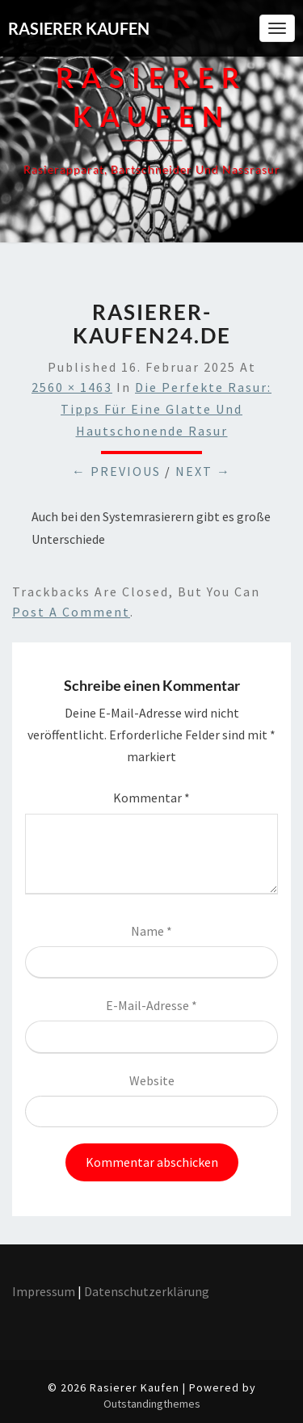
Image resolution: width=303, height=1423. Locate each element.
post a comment (71, 612)
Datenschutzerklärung (148, 1291)
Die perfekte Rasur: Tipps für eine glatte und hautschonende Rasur (166, 409)
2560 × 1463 (72, 387)
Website (152, 1080)
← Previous (116, 471)
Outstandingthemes (151, 1403)
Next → (203, 471)
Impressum (43, 1291)
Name (151, 931)
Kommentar (151, 797)
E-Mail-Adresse (151, 1005)
